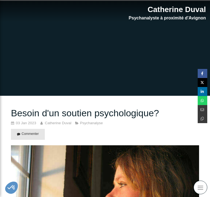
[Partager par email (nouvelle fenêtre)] (202, 109)
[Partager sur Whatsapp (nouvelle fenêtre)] (202, 100)
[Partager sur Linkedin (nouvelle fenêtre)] (202, 91)
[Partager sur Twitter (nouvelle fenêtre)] (202, 82)
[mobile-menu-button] (200, 187)
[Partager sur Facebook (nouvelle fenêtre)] (202, 73)
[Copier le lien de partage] (202, 118)
